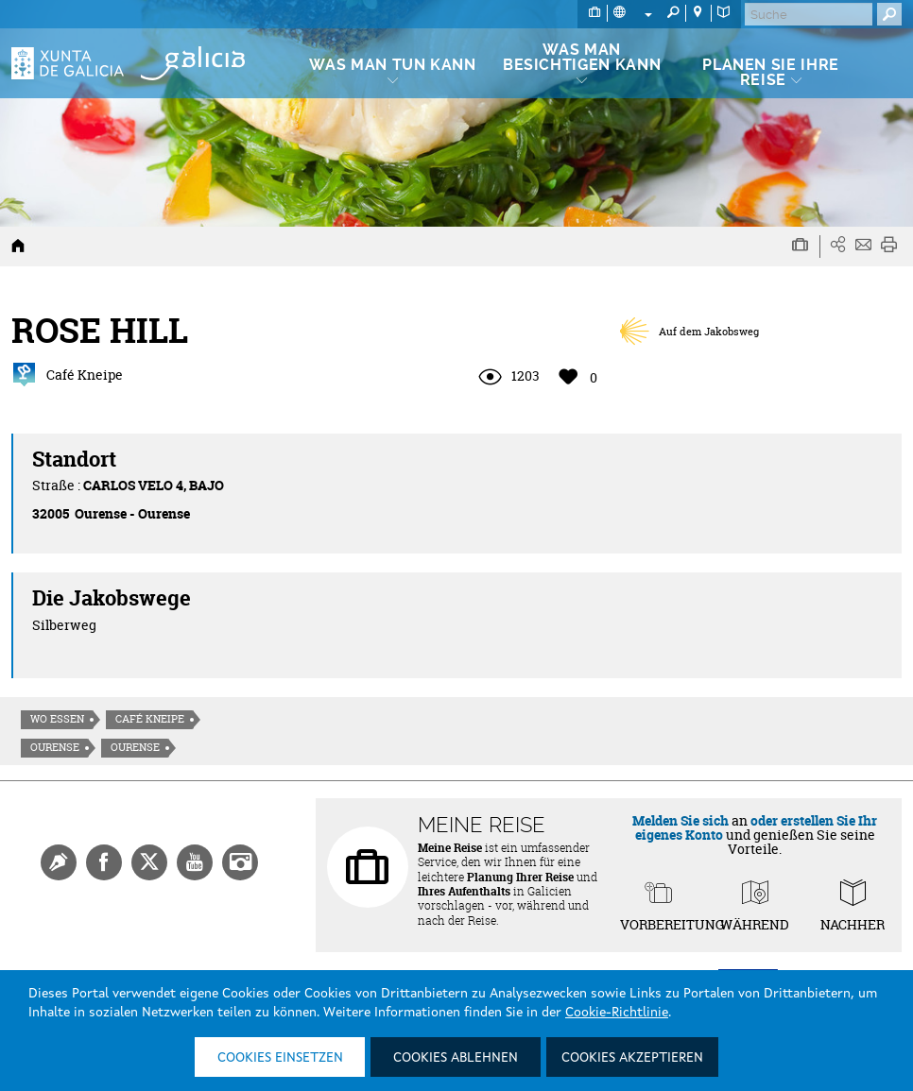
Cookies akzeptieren (632, 1058)
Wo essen (57, 718)
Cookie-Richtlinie (616, 1012)
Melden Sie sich (680, 820)
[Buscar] (808, 14)
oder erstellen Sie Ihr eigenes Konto (756, 827)
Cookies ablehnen (455, 1058)
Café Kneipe (149, 718)
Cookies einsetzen (280, 1058)
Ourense (54, 747)
